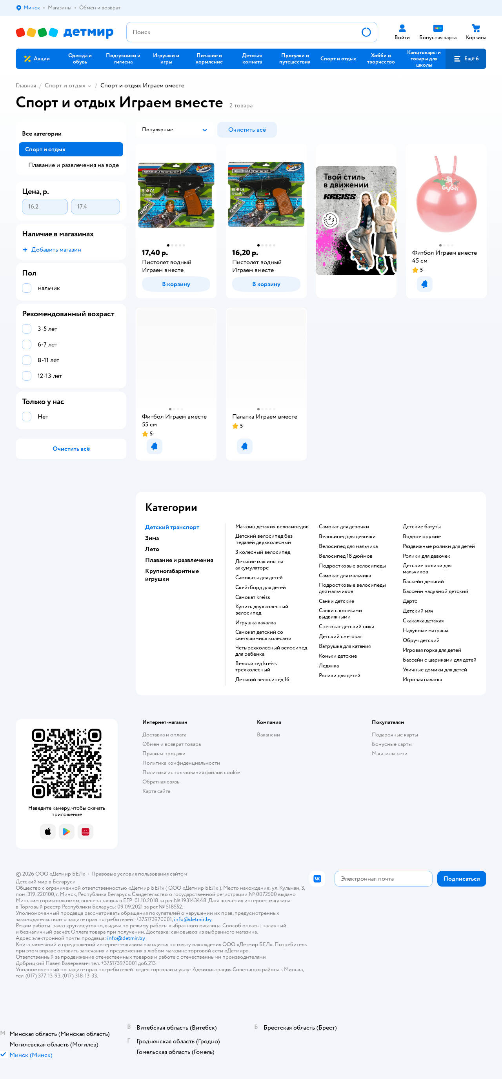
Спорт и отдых (65, 85)
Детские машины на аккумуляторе (259, 565)
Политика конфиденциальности (181, 763)
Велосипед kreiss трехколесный (256, 666)
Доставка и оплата (164, 734)
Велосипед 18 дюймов (346, 556)
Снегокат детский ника (346, 627)
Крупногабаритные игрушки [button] (172, 575)
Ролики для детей (339, 676)
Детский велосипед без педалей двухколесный (264, 539)
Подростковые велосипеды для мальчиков (352, 588)
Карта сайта (156, 791)
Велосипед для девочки (347, 536)
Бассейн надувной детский (435, 591)
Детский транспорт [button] (172, 527)
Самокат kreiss (252, 597)
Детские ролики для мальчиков (427, 568)
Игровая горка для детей (432, 650)
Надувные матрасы (425, 630)
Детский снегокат (340, 636)
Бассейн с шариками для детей (440, 660)
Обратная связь (160, 781)
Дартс (410, 601)
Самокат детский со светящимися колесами (263, 635)
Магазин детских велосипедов (272, 527)
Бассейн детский (423, 581)
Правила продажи (164, 753)
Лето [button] (152, 549)
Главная (26, 85)
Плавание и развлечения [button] (179, 560)
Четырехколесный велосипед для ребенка (271, 651)
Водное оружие (422, 536)
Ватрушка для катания (345, 646)
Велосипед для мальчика (348, 546)
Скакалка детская (423, 621)
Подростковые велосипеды (352, 566)
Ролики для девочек (426, 556)
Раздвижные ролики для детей (439, 546)
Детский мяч (418, 611)
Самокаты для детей (259, 578)
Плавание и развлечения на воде (73, 165)
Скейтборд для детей (260, 587)
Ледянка (329, 666)
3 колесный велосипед (262, 552)
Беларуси (64, 881)
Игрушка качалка (255, 623)
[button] (466, 59)
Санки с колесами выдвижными (340, 614)
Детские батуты (422, 527)
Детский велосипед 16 (262, 679)
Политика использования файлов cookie (191, 772)
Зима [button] (152, 538)
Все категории (42, 134)
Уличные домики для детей (435, 670)
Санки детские (336, 601)
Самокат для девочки (344, 527)
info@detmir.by (192, 919)
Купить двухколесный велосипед (261, 610)
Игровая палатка (422, 679)
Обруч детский (421, 640)
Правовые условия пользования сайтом (139, 873)
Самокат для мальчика (345, 576)
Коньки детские (338, 656)
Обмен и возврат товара (171, 744)
